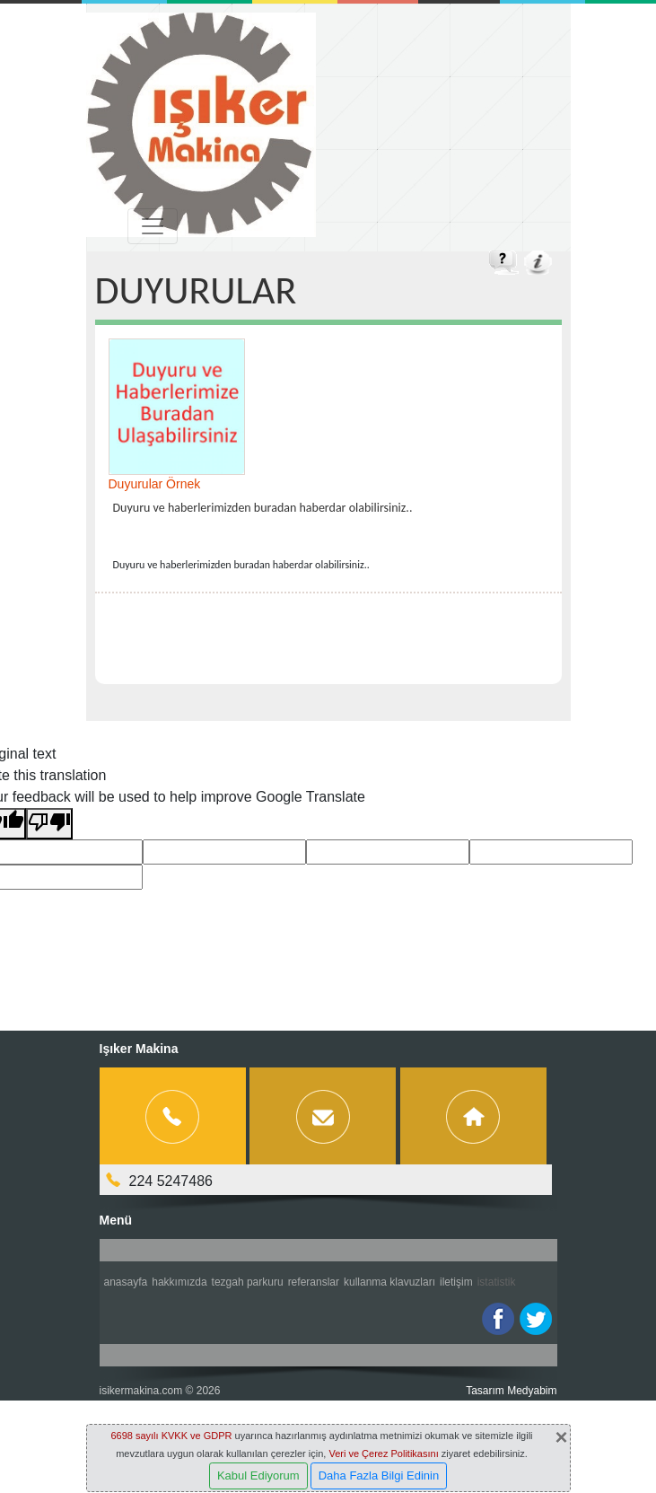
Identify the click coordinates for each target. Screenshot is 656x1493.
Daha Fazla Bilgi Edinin (379, 1475)
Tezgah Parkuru (248, 1282)
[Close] (561, 1437)
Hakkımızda (179, 1282)
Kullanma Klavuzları (389, 1282)
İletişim (456, 1282)
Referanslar (313, 1282)
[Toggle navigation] (152, 226)
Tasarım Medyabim (511, 1390)
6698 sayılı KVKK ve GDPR (171, 1435)
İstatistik (496, 1282)
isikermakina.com (141, 1390)
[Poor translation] (49, 823)
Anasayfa (126, 1282)
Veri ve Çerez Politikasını (383, 1453)
